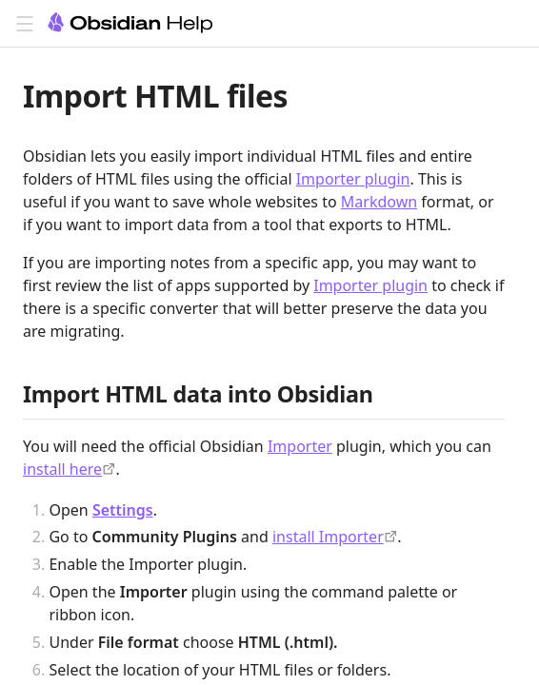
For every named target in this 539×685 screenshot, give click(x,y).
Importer (300, 446)
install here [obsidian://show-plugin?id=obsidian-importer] (62, 469)
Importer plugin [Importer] (353, 178)
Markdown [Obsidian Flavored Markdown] (379, 201)
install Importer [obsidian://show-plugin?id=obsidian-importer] (328, 536)
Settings (122, 509)
